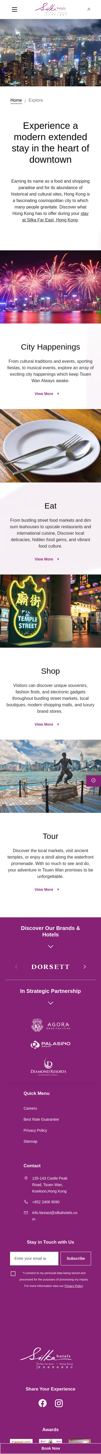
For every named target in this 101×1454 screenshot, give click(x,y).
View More (44, 418)
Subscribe (76, 1258)
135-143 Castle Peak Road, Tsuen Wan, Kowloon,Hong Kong (50, 1184)
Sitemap (30, 1141)
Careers (30, 1108)
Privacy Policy (35, 1130)
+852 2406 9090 (46, 1202)
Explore (36, 100)
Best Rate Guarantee (41, 1119)
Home (16, 100)
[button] (84, 966)
